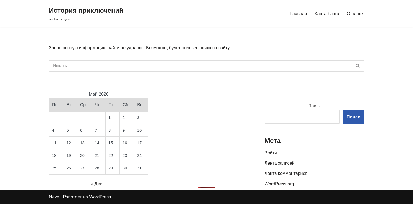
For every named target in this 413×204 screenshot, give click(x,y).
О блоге (355, 13)
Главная (298, 13)
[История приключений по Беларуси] (86, 13)
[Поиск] (200, 66)
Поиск (314, 106)
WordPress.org (279, 184)
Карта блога (327, 13)
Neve (54, 197)
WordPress (100, 197)
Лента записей (279, 163)
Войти (271, 153)
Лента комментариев (286, 173)
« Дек (96, 184)
